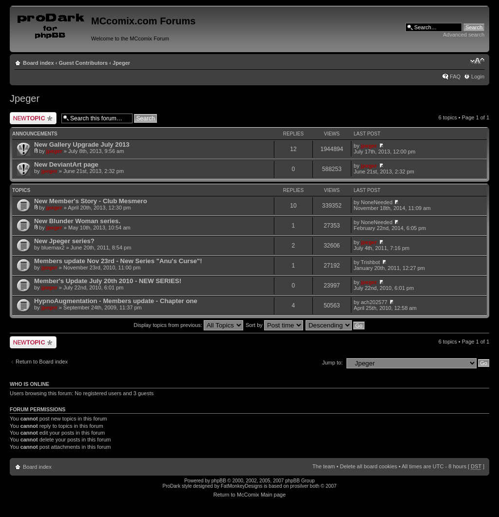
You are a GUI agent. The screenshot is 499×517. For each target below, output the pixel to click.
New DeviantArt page (66, 164)
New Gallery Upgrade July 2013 (82, 144)
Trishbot (370, 262)
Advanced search (463, 35)
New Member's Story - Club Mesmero (90, 201)
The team (323, 466)
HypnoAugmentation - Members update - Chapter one (115, 301)
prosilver (299, 486)
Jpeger (121, 63)
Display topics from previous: (188, 325)
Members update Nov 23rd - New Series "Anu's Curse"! (118, 261)
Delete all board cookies (368, 466)
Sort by (274, 325)
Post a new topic (33, 118)
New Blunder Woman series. (77, 221)
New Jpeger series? (64, 241)
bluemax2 (53, 247)
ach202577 (374, 302)
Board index (38, 63)
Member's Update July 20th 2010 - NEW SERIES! (107, 281)
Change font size (477, 61)
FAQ (455, 76)
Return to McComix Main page (249, 495)
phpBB (218, 480)
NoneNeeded (377, 202)
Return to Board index (42, 361)
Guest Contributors (83, 63)
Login (477, 76)
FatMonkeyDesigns (242, 486)
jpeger (54, 151)
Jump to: (332, 362)
